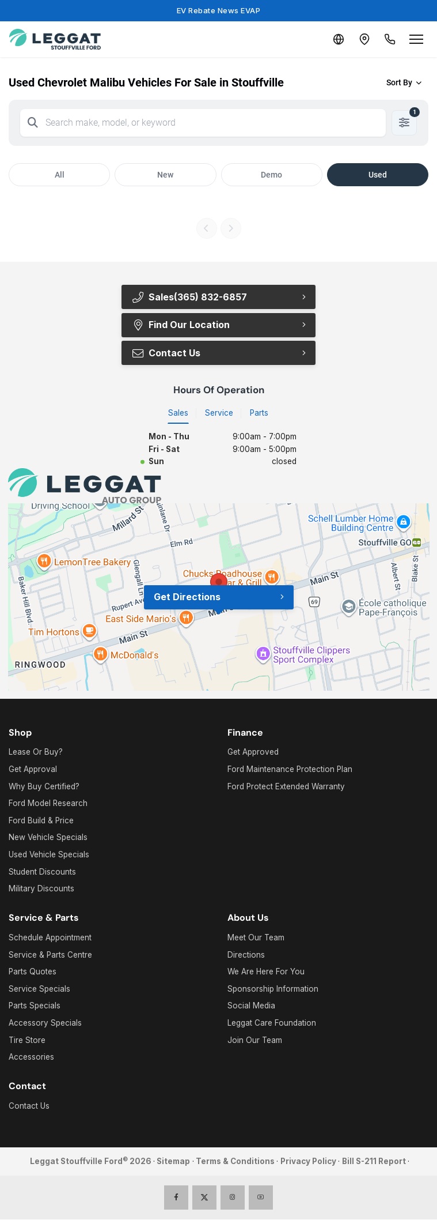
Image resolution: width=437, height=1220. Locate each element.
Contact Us (166, 353)
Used (377, 174)
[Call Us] (388, 39)
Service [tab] (219, 412)
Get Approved (253, 752)
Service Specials (39, 989)
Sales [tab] (178, 412)
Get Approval (33, 769)
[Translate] (333, 39)
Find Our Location (180, 324)
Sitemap (173, 1161)
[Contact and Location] (361, 39)
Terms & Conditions (235, 1161)
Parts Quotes (32, 972)
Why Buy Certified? (44, 786)
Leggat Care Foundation (271, 1023)
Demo (271, 174)
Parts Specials (34, 1006)
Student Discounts (42, 871)
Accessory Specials (45, 1023)
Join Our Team (254, 1040)
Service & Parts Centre (50, 954)
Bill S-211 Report (374, 1161)
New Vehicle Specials (48, 837)
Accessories (31, 1057)
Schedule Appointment (50, 938)
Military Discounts (41, 889)
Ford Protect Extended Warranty (286, 786)
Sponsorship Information (272, 989)
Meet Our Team (255, 938)
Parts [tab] (259, 412)
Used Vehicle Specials (49, 855)
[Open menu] (416, 39)
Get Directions (187, 597)
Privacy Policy (308, 1161)
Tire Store (27, 1040)
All (59, 174)
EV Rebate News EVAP (219, 10)
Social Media (251, 1006)
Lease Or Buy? (36, 752)
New (165, 174)
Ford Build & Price (41, 821)
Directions (246, 954)
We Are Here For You (266, 972)
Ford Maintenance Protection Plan (289, 769)
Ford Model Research (48, 803)
